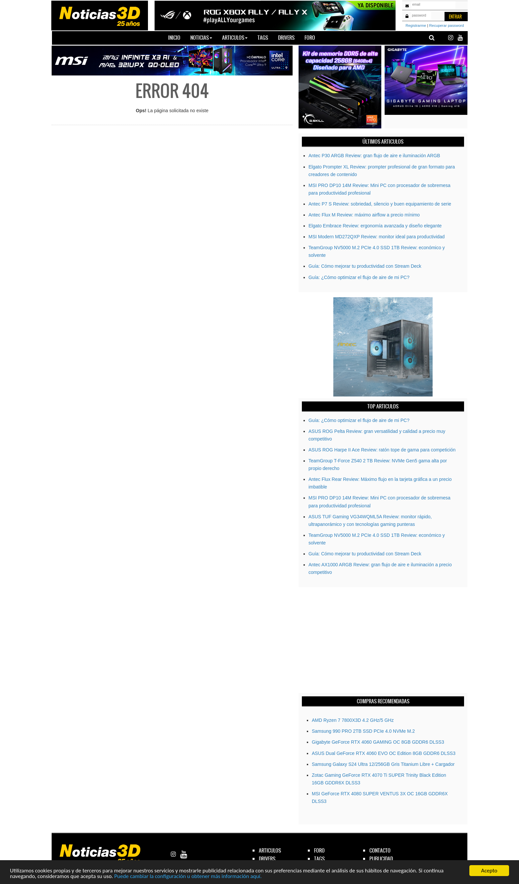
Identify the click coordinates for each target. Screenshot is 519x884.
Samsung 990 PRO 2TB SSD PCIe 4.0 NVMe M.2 (363, 731)
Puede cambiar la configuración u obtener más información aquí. (187, 876)
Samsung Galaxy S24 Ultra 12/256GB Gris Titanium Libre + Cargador (383, 764)
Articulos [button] (235, 37)
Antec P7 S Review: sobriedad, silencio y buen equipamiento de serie (379, 204)
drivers (267, 858)
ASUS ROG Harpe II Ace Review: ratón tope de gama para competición (381, 449)
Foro (310, 37)
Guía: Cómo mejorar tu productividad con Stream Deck (364, 266)
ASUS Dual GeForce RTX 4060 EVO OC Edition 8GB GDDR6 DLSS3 (383, 753)
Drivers (286, 37)
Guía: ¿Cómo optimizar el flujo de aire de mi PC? (358, 277)
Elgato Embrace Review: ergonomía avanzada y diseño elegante (375, 225)
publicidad (381, 858)
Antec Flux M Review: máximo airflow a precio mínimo (364, 214)
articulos (270, 850)
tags (319, 858)
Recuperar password (446, 25)
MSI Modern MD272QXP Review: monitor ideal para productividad (376, 236)
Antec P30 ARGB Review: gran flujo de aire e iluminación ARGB (374, 155)
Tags (263, 37)
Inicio (176, 37)
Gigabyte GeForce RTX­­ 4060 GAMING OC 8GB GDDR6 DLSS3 (378, 742)
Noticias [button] (201, 37)
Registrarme (415, 25)
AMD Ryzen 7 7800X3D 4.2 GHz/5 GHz (353, 720)
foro (319, 850)
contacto (380, 850)
